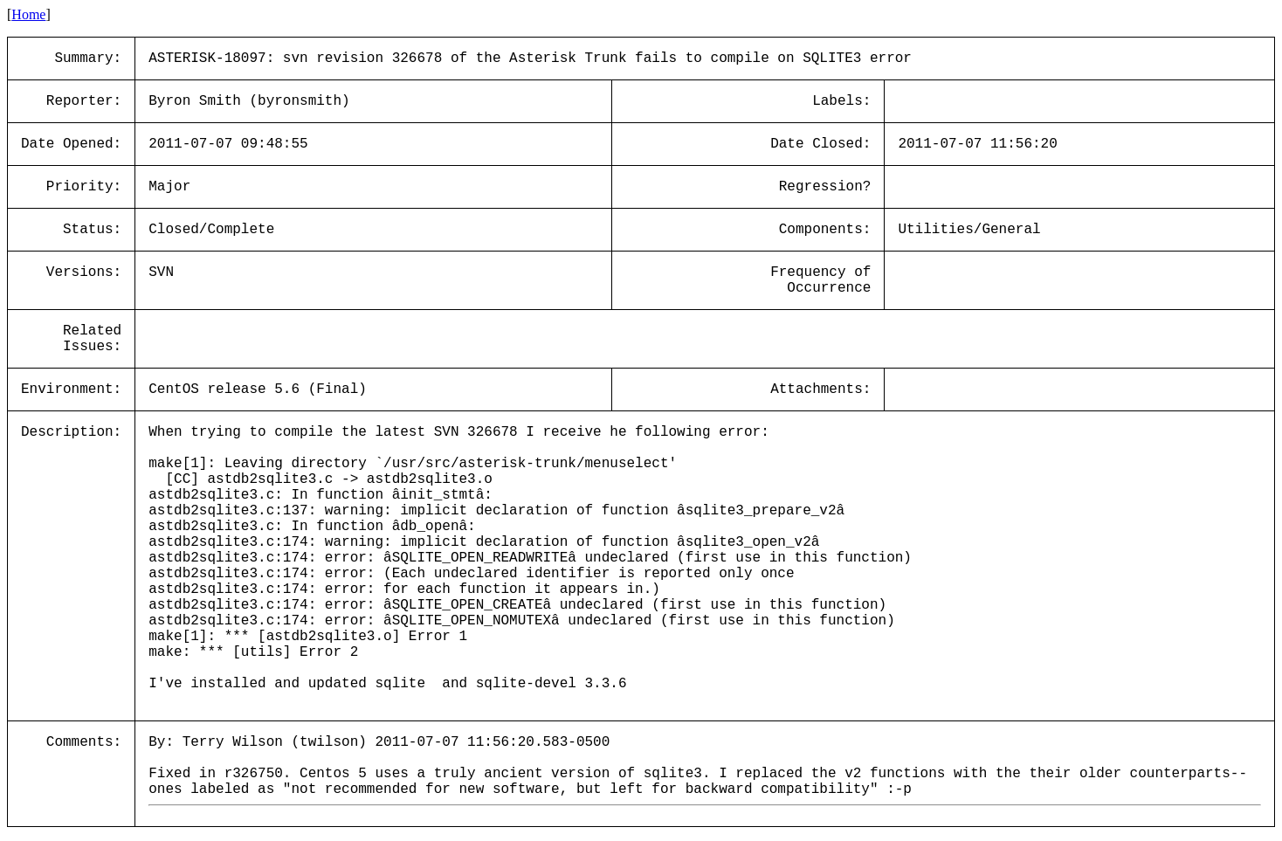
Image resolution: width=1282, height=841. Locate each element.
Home (28, 14)
